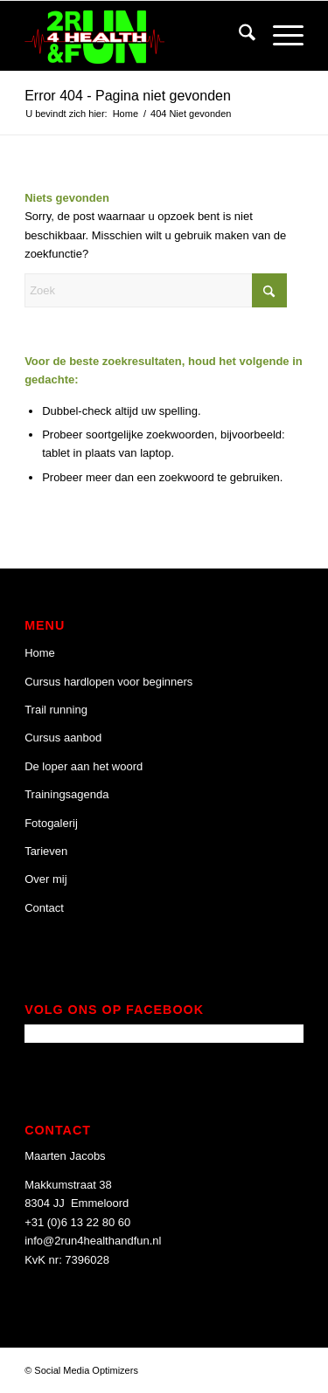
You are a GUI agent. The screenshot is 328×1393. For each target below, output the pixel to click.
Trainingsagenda (66, 794)
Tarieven (45, 851)
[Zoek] (238, 36)
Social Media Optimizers (86, 1370)
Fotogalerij (51, 823)
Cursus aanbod (62, 737)
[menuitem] (238, 36)
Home (39, 652)
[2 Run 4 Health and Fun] (136, 36)
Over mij (45, 879)
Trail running (55, 709)
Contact (44, 907)
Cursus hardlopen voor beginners (108, 681)
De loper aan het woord (83, 766)
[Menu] (279, 36)
